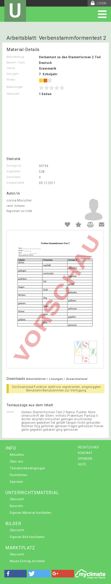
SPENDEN (85, 458)
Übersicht (17, 499)
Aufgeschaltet (15, 182)
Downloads (14, 177)
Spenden (16, 481)
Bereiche (16, 506)
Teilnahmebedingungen (27, 468)
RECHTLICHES (88, 447)
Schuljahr (13, 73)
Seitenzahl (13, 93)
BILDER (13, 523)
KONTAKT (85, 453)
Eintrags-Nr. (14, 165)
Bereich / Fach (16, 62)
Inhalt (10, 411)
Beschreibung (15, 56)
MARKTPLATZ (20, 547)
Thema (11, 68)
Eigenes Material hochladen (30, 512)
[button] (15, 573)
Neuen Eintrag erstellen (27, 561)
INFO (10, 448)
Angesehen (13, 171)
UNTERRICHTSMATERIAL (32, 492)
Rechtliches (18, 475)
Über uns (16, 461)
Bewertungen (15, 87)
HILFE (82, 464)
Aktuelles (17, 454)
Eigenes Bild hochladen (27, 537)
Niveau (11, 79)
